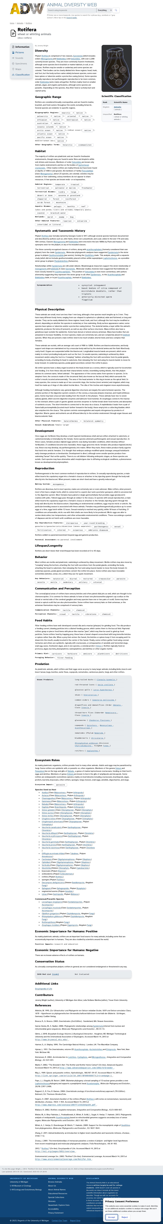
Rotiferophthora (49, 922)
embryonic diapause (98, 530)
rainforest (70, 199)
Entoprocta (111, 1049)
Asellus (45, 792)
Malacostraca (60, 792)
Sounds (17, 58)
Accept (111, 1217)
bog (71, 217)
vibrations (90, 614)
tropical (75, 184)
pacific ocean (44, 137)
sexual (117, 526)
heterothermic (71, 421)
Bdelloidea (61, 58)
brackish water (58, 213)
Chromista (46, 830)
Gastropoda (58, 894)
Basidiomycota (78, 882)
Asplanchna (93, 751)
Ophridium (46, 862)
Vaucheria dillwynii (50, 833)
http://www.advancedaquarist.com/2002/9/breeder (86, 1067)
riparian (67, 221)
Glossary (51, 1201)
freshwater (87, 188)
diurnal (73, 579)
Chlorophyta (87, 810)
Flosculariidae (87, 170)
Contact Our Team (59, 1220)
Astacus (45, 795)
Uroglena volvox (49, 818)
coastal (41, 213)
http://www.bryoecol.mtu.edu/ (52, 1039)
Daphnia (45, 807)
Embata (70, 774)
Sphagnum (46, 888)
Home (12, 23)
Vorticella (46, 865)
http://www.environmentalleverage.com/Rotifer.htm (63, 1159)
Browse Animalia (55, 1182)
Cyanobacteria (83, 868)
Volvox (99, 646)
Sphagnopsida (63, 888)
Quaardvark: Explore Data (58, 1205)
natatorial (58, 579)
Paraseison (40, 771)
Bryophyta (81, 888)
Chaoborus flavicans (100, 720)
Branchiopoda (61, 807)
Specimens (19, 63)
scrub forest (43, 202)
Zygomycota (72, 925)
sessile (41, 582)
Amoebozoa (47, 856)
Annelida (69, 891)
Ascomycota (47, 905)
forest (56, 199)
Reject (125, 1217)
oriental (71, 116)
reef (83, 206)
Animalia (20, 23)
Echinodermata (66, 874)
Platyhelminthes (61, 261)
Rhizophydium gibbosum (87, 743)
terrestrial (43, 188)
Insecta (85, 707)
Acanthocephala (114, 274)
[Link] (55, 974)
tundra (61, 192)
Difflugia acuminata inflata (53, 853)
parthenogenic (101, 526)
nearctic (66, 113)
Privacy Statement (55, 1213)
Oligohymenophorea (66, 859)
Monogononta (47, 58)
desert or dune (44, 195)
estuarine (82, 221)
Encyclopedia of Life (43, 988)
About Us (52, 1185)
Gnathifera (89, 255)
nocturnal (88, 579)
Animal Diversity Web (72, 5)
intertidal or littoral (49, 224)
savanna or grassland (69, 195)
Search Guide (72, 18)
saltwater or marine (65, 188)
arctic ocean (43, 130)
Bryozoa (61, 871)
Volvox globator (49, 810)
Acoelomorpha (93, 1083)
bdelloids (55, 268)
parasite (121, 579)
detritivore (122, 654)
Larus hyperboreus (103, 690)
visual (62, 614)
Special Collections (56, 1197)
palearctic (42, 116)
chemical (80, 610)
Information (20, 47)
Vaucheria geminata (50, 842)
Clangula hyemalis (106, 679)
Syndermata (60, 252)
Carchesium (47, 859)
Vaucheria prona (49, 845)
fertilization (44, 530)
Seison (118, 768)
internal (61, 530)
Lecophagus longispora (52, 902)
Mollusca (75, 894)
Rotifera (29, 23)
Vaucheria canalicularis (52, 827)
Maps (16, 69)
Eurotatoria (78, 56)
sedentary (68, 582)
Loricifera (72, 1057)
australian (42, 123)
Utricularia (97, 738)
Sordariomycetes (75, 902)
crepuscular (105, 579)
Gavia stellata (106, 685)
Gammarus (46, 801)
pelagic (58, 206)
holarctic (68, 145)
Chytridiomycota (83, 746)
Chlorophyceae (67, 810)
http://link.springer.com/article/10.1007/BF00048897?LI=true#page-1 (74, 1075)
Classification (21, 74)
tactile (66, 610)
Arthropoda (78, 792)
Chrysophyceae (68, 818)
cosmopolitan (84, 145)
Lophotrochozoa (110, 258)
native (79, 113)
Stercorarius (91, 695)
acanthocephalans (94, 249)
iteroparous (72, 523)
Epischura (92, 725)
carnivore (57, 654)
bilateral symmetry (93, 421)
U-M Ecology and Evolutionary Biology (26, 1189)
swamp (61, 217)
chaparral (42, 199)
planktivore (104, 654)
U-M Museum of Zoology (20, 1185)
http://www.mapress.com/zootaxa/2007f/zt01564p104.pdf (66, 1104)
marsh (50, 217)
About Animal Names (57, 1189)
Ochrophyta (87, 818)
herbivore (72, 654)
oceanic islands (45, 127)
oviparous (78, 530)
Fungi (106, 746)
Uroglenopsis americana (52, 821)
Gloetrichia (46, 868)
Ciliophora (86, 859)
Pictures (18, 52)
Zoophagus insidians (51, 925)
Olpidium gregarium (50, 913)
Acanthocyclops (83, 728)
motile (54, 582)
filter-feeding (65, 658)
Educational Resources (57, 1193)
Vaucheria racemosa (51, 847)
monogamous (58, 484)
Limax (44, 894)
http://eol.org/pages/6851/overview (55, 1151)
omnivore (87, 654)
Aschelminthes (96, 1049)
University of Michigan (19, 1182)
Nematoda (99, 733)
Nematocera (111, 713)
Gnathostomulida (56, 255)
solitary (83, 582)
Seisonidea (75, 58)
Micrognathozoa (99, 1057)
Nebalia (71, 771)
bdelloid (126, 335)
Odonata (117, 705)
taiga (73, 192)
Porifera (60, 879)
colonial (97, 582)
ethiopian (42, 120)
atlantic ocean (44, 134)
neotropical (72, 120)
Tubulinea (74, 853)
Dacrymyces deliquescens (53, 882)
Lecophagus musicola (51, 907)
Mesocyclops (106, 725)
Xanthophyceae (74, 827)
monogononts (41, 268)
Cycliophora (82, 1057)
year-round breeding (94, 523)
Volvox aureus (48, 813)
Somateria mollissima (103, 700)
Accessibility (53, 1209)
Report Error (75, 1220)
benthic (71, 206)
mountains (61, 202)
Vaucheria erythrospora (52, 836)
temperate (60, 184)
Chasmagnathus (49, 798)
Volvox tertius (48, 815)
